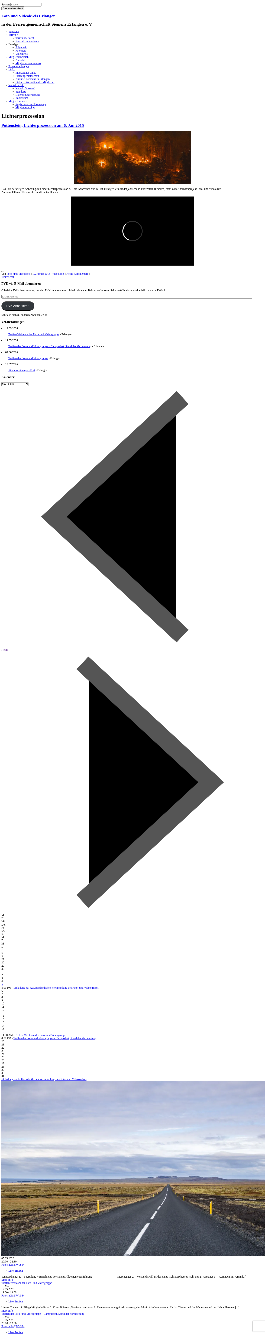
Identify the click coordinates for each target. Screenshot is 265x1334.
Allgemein (21, 47)
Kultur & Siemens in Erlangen (32, 78)
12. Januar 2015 (41, 273)
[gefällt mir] (2, 271)
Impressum (21, 97)
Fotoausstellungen (18, 66)
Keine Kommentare (77, 273)
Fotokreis (20, 50)
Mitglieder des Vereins (28, 63)
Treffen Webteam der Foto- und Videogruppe (33, 334)
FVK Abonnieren (17, 306)
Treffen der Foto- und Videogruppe (28, 358)
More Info (7, 1280)
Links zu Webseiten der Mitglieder (34, 82)
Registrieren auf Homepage (30, 104)
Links (11, 69)
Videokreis (21, 53)
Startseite (13, 31)
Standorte (20, 91)
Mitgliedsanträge (24, 107)
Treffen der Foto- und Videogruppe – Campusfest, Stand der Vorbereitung (49, 346)
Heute (4, 650)
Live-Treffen (15, 1271)
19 (2, 1032)
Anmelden (21, 60)
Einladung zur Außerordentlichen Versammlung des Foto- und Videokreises (56, 988)
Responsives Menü (13, 8)
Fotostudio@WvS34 (12, 1265)
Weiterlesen (8, 276)
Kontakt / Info (16, 85)
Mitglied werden (17, 101)
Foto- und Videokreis (19, 273)
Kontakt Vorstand (25, 88)
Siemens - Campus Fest (21, 370)
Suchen (5, 4)
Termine (13, 34)
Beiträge (13, 44)
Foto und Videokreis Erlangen (28, 16)
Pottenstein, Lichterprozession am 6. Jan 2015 (42, 125)
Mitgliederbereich (18, 56)
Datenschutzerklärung (27, 94)
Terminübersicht (24, 37)
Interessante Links (25, 72)
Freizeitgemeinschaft (27, 75)
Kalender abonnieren (27, 41)
